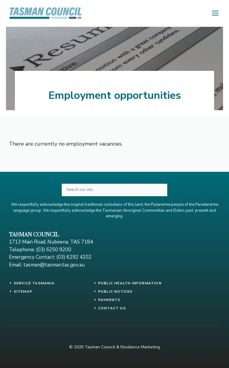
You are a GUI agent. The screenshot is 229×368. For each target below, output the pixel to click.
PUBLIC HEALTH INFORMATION (130, 283)
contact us (112, 308)
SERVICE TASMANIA (34, 283)
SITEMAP (23, 291)
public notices (115, 291)
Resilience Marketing (140, 347)
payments (109, 299)
